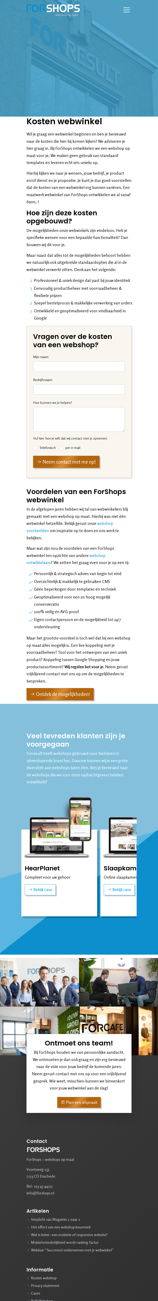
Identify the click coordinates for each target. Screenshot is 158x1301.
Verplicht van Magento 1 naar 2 (55, 1219)
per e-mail (73, 447)
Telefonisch (48, 447)
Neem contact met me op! (66, 460)
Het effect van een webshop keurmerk (61, 1227)
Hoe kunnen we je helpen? (53, 402)
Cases (35, 1293)
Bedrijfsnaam (43, 380)
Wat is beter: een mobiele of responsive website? (69, 1234)
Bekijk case (40, 889)
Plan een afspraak (79, 1102)
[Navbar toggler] (127, 10)
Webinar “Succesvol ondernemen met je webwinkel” (72, 1250)
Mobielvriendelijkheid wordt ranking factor (65, 1242)
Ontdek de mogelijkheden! (60, 695)
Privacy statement (45, 1285)
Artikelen (37, 1211)
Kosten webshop (44, 1277)
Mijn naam (41, 358)
